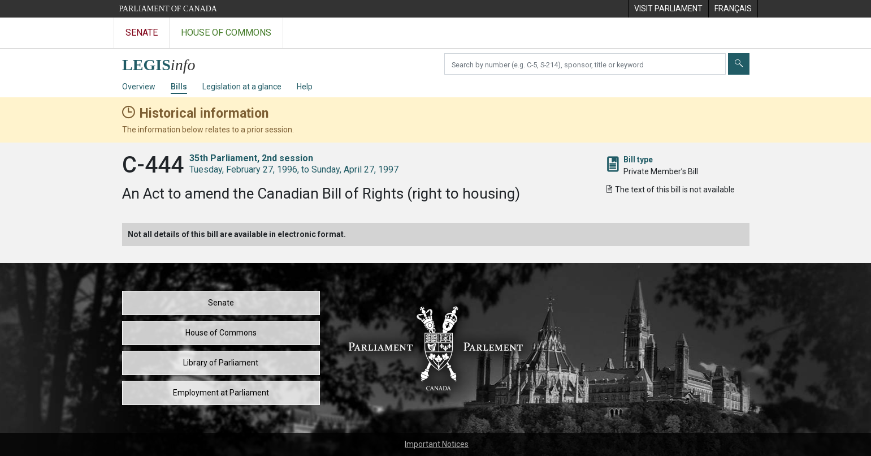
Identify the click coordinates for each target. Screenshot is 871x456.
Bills (179, 86)
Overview (138, 86)
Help (305, 86)
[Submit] (738, 64)
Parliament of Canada (168, 9)
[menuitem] (668, 9)
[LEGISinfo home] (165, 62)
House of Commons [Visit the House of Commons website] (226, 32)
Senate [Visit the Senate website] (141, 32)
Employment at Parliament (221, 392)
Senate (221, 302)
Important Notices (437, 444)
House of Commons (221, 332)
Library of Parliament (220, 362)
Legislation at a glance (241, 86)
